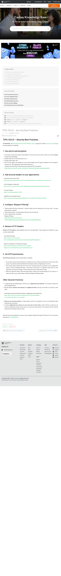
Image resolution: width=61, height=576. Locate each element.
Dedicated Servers (17, 143)
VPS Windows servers (29, 143)
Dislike (12, 326)
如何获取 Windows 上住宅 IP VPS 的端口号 (16, 119)
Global (29, 1)
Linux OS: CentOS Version (48, 330)
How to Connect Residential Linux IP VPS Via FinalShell (19, 117)
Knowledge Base (13, 317)
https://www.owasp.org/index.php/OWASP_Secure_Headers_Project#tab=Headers (25, 198)
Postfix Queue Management (16, 330)
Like (5, 326)
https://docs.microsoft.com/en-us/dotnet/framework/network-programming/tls (27, 168)
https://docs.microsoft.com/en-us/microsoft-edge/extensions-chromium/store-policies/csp (27, 180)
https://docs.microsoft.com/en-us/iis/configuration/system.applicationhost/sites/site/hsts (26, 186)
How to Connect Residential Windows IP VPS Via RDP (19, 115)
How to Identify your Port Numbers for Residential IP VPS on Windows (23, 123)
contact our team (50, 143)
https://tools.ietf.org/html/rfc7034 (12, 192)
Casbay (15, 378)
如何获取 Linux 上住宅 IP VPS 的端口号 (15, 121)
